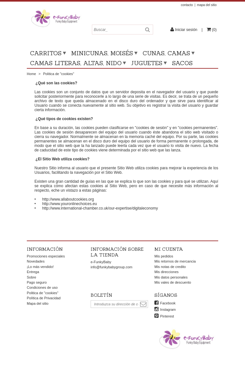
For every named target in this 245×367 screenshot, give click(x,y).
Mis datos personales (171, 277)
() (214, 29)
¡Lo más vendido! (40, 267)
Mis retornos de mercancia (175, 261)
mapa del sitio (207, 5)
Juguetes (146, 63)
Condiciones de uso (42, 287)
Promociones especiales (46, 256)
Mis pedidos (163, 256)
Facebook (167, 303)
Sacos (182, 63)
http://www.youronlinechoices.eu (69, 204)
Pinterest (167, 316)
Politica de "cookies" (42, 293)
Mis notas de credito (170, 267)
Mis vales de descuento (172, 282)
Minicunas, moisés (102, 53)
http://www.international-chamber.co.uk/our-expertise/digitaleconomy (100, 208)
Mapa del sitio (37, 303)
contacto (187, 5)
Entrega (33, 272)
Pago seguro (37, 282)
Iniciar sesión (186, 29)
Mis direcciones (166, 272)
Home (31, 74)
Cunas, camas (166, 53)
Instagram (168, 309)
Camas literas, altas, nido (76, 63)
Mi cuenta (168, 249)
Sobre (31, 277)
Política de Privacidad (44, 298)
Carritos (46, 53)
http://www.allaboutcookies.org (68, 199)
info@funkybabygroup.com (111, 267)
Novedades (36, 261)
